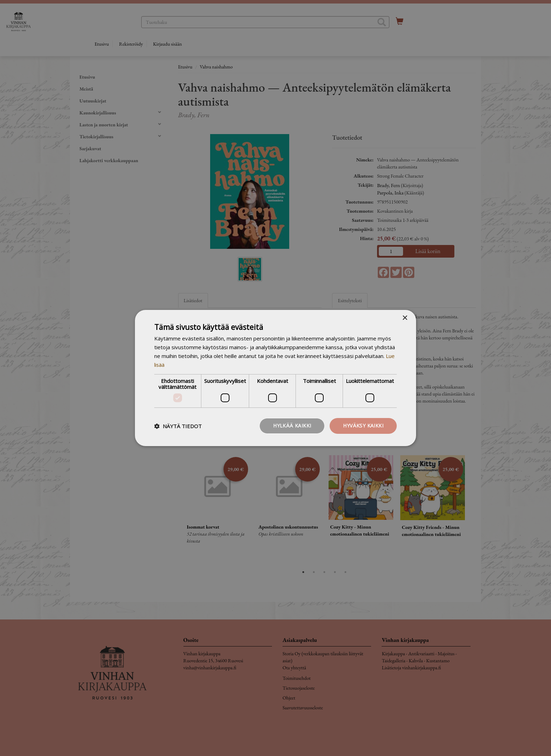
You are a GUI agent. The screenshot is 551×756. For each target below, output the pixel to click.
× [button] (404, 318)
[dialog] (275, 378)
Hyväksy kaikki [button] (363, 425)
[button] (178, 426)
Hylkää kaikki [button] (292, 425)
